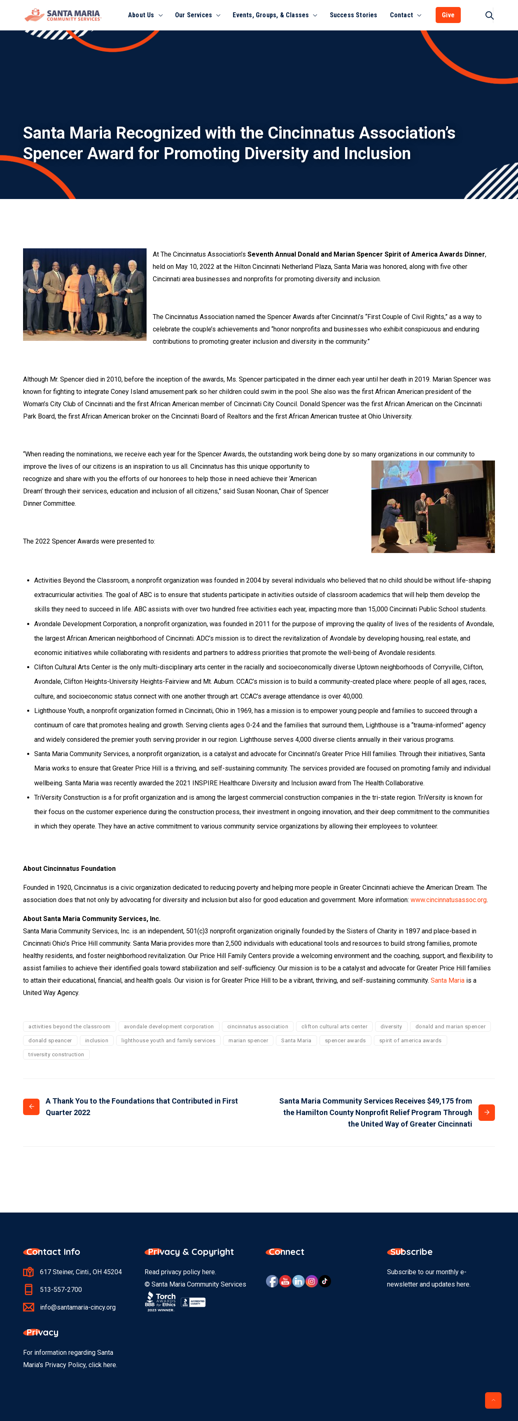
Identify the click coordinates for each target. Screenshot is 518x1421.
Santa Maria (447, 980)
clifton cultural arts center (334, 1026)
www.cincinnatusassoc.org (449, 900)
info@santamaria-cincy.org (78, 1307)
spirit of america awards (410, 1040)
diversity (391, 1026)
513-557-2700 (61, 1290)
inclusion (97, 1040)
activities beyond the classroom (69, 1026)
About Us (141, 15)
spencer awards (345, 1040)
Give (448, 15)
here (208, 1272)
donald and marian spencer (450, 1026)
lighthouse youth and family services (168, 1040)
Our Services (193, 15)
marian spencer (248, 1040)
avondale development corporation (169, 1026)
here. (110, 1365)
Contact (401, 15)
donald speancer (50, 1040)
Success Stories (354, 15)
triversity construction (56, 1054)
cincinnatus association (258, 1026)
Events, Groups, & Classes (271, 15)
